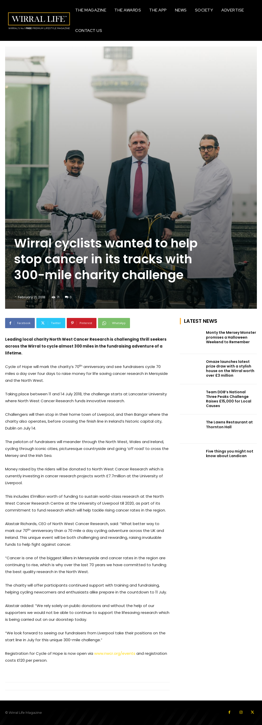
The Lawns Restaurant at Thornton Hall (229, 424)
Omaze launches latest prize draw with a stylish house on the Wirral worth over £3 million (230, 368)
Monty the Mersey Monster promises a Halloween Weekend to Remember (231, 337)
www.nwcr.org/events (114, 653)
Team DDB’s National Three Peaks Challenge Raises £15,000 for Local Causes (228, 398)
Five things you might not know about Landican (229, 453)
